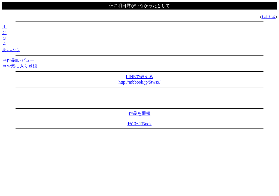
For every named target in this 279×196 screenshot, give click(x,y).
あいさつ (11, 49)
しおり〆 (269, 17)
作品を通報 (139, 113)
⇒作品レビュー (18, 60)
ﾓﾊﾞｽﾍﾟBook (140, 123)
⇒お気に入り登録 (19, 66)
